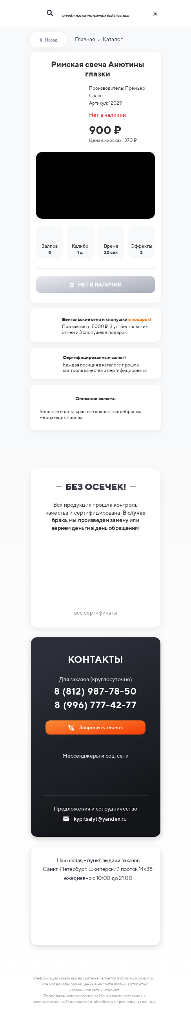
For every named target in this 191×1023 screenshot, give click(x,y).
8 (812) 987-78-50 (95, 691)
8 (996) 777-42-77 (95, 705)
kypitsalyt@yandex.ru (100, 819)
